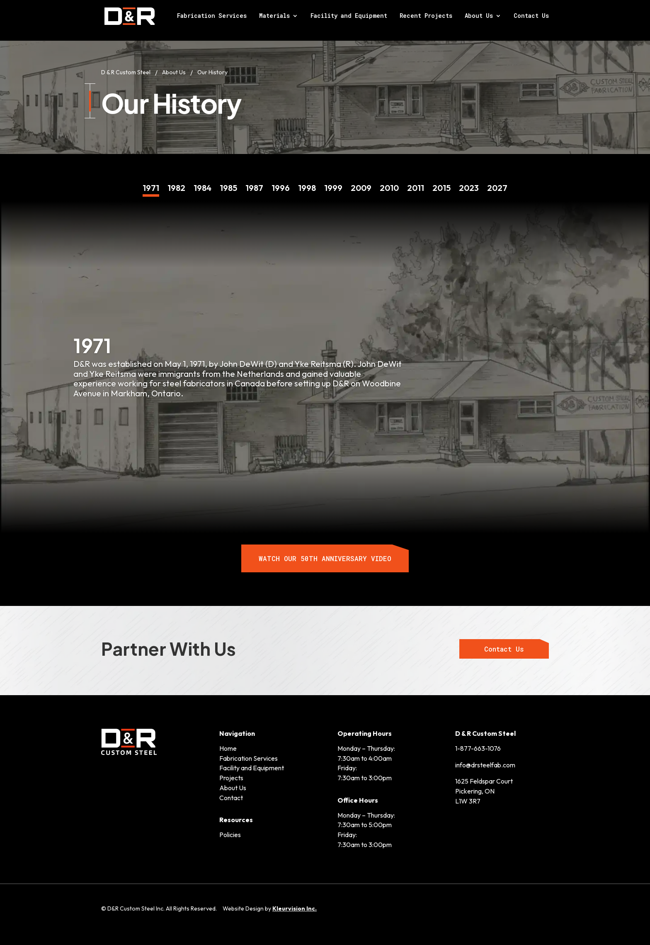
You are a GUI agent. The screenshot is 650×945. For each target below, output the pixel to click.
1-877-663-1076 (478, 747)
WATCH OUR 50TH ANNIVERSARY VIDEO (325, 557)
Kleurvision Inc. (294, 907)
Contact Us (531, 17)
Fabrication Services (212, 17)
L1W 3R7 (467, 800)
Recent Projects (426, 17)
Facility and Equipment (348, 17)
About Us (479, 17)
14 (497, 182)
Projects (231, 777)
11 (415, 182)
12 (441, 182)
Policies (230, 834)
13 (469, 182)
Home (228, 747)
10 (389, 182)
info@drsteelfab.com (485, 764)
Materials (274, 17)
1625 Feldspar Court (484, 781)
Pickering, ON (475, 790)
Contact (231, 797)
